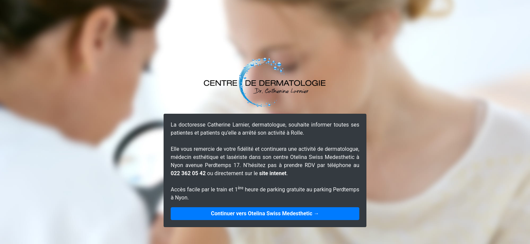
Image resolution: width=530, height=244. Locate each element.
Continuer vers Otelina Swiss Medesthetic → (265, 213)
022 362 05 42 (188, 173)
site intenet (273, 173)
